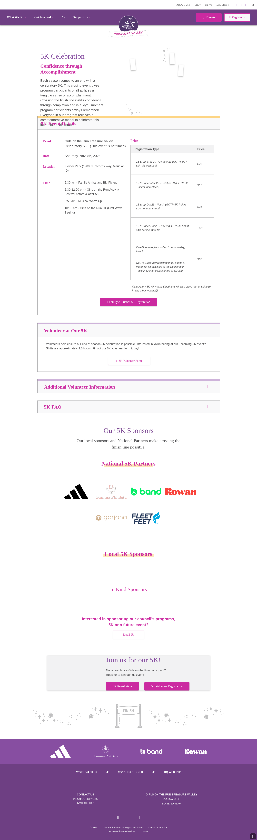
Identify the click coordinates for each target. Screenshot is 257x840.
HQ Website (172, 772)
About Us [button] (183, 4)
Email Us (128, 634)
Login (3, 4)
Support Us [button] (82, 17)
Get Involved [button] (44, 17)
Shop (198, 4)
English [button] (223, 4)
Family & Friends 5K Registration (128, 302)
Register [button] (237, 17)
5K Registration (122, 686)
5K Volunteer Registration (167, 686)
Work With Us (86, 772)
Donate (208, 17)
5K (64, 17)
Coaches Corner (130, 772)
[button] (253, 5)
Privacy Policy (157, 827)
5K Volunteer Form (129, 360)
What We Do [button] (17, 17)
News (208, 4)
